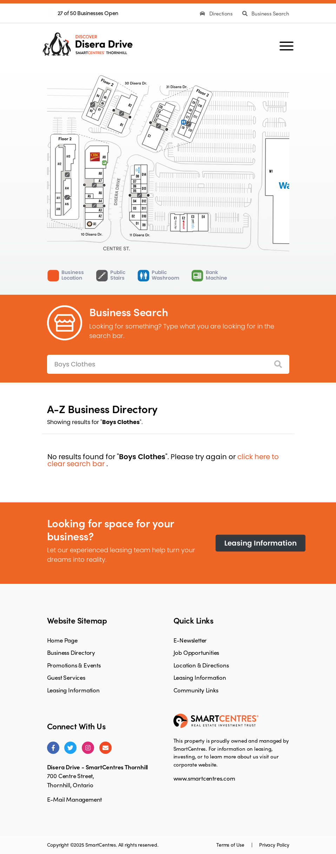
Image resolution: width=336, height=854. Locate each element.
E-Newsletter (190, 640)
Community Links (195, 690)
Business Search (265, 13)
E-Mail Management (74, 799)
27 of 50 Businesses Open (88, 13)
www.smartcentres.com (204, 778)
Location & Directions (201, 665)
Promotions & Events (74, 665)
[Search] (278, 364)
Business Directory (71, 652)
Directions (217, 13)
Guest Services (66, 677)
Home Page (62, 640)
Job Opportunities (196, 652)
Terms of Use (230, 844)
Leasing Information (260, 543)
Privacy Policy (274, 844)
